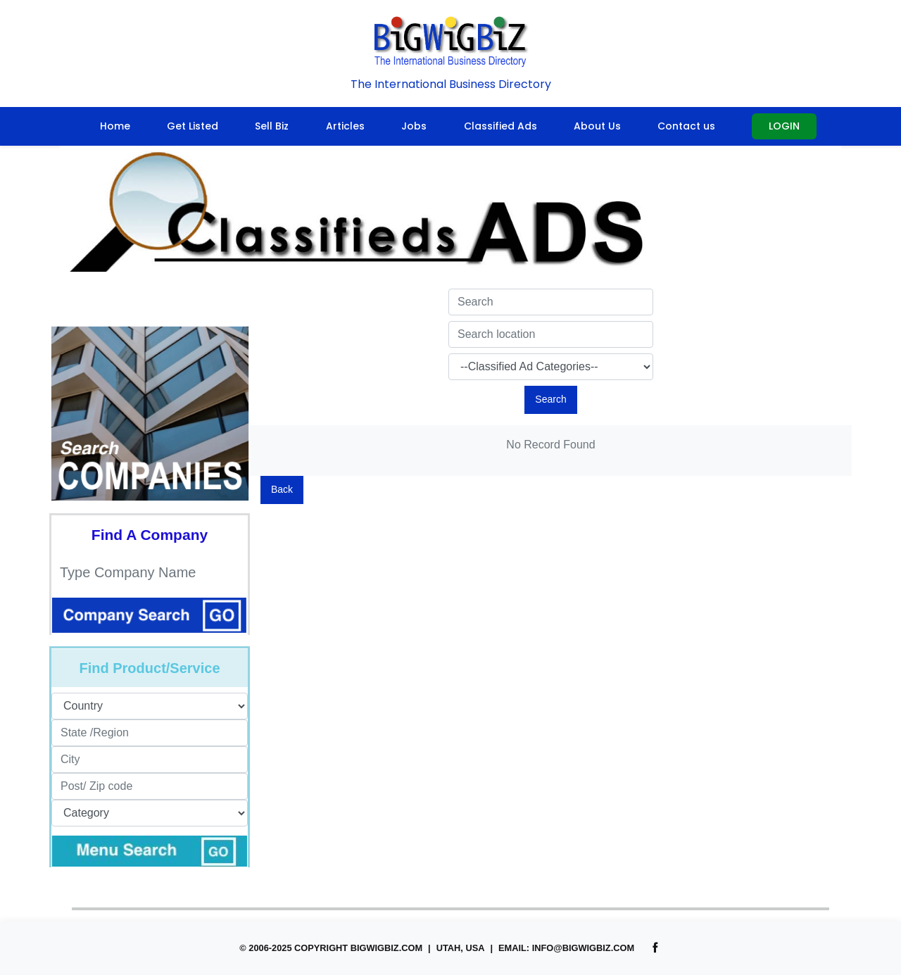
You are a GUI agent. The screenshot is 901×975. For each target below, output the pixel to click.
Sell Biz (272, 126)
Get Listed (192, 126)
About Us (597, 126)
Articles (345, 126)
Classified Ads (500, 126)
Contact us (686, 126)
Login (784, 126)
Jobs (414, 126)
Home (115, 126)
